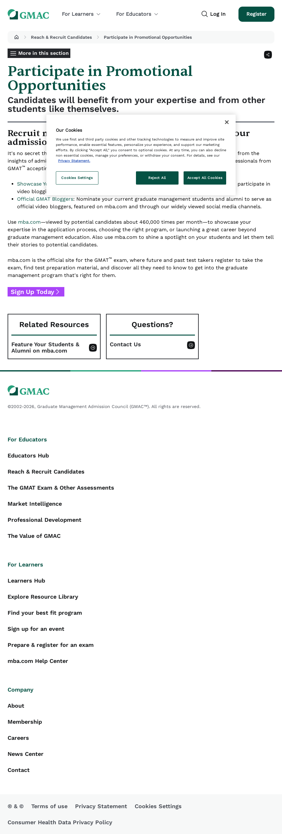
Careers (18, 737)
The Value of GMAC (34, 535)
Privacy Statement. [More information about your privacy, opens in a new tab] (74, 160)
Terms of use (49, 806)
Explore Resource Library (43, 596)
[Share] (268, 55)
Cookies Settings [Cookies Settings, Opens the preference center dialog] (77, 177)
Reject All (157, 177)
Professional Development (44, 519)
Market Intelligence (35, 503)
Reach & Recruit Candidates (61, 37)
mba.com (29, 222)
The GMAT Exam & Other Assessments (61, 487)
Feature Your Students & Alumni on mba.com (45, 347)
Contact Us (125, 344)
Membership (25, 721)
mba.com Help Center (38, 661)
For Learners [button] (81, 14)
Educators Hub (28, 455)
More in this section (43, 53)
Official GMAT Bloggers (45, 199)
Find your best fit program (45, 612)
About (16, 705)
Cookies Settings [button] (158, 806)
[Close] (227, 122)
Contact (19, 770)
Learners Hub (26, 580)
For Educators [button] (137, 14)
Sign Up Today (32, 292)
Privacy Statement (101, 806)
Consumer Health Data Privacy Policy (60, 822)
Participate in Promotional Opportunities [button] (148, 37)
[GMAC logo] (141, 390)
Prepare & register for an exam (51, 644)
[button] (16, 37)
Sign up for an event (36, 628)
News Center (26, 754)
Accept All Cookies (204, 177)
